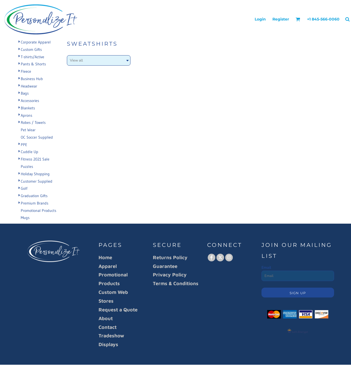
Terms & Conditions (175, 283)
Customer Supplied (36, 181)
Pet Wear (28, 129)
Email (266, 267)
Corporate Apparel (36, 42)
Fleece (26, 71)
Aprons (26, 115)
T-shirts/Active (32, 56)
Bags (25, 93)
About (106, 318)
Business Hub (32, 78)
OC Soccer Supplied (37, 137)
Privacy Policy (170, 275)
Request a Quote (118, 309)
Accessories (30, 100)
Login (260, 19)
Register (280, 19)
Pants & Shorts (33, 64)
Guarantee (165, 266)
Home (105, 257)
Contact (108, 327)
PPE (24, 144)
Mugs (25, 217)
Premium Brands (34, 203)
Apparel (108, 266)
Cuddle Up (29, 151)
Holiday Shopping (35, 173)
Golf (24, 188)
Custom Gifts (31, 49)
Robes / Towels (33, 122)
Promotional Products (38, 210)
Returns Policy (170, 257)
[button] (298, 19)
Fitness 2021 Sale (35, 159)
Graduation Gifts (34, 195)
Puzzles (27, 166)
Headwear (29, 86)
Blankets (28, 108)
